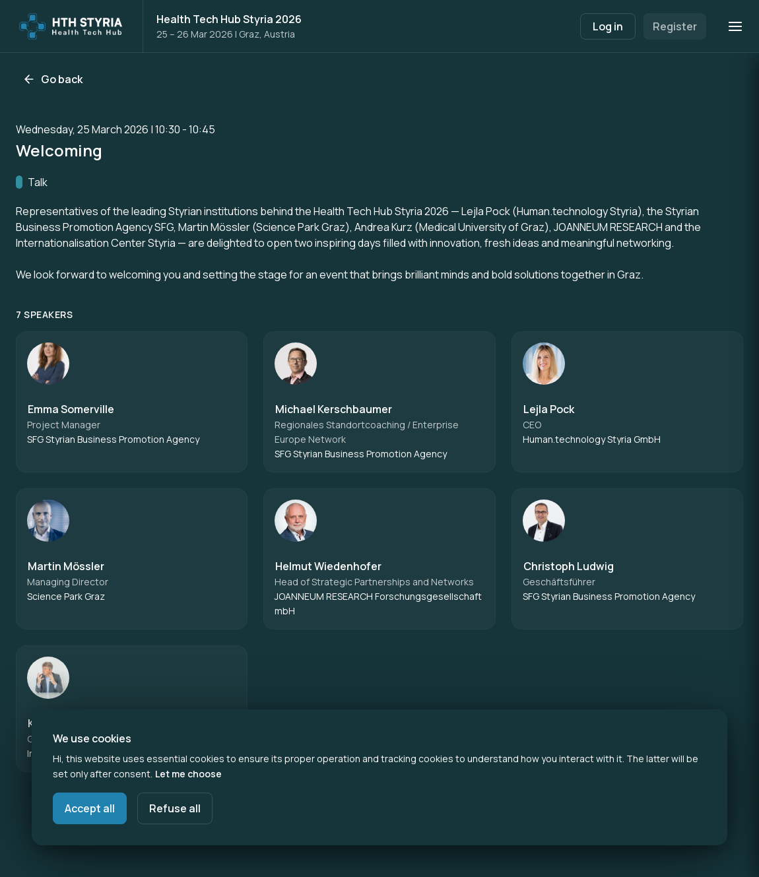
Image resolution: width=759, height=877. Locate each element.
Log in (608, 26)
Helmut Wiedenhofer (328, 566)
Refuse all (175, 808)
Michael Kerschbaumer (333, 409)
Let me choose (188, 773)
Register (675, 26)
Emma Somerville (71, 409)
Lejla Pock (548, 409)
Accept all (90, 808)
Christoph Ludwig (568, 566)
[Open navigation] (735, 26)
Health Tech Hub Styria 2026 (229, 19)
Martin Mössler (66, 566)
